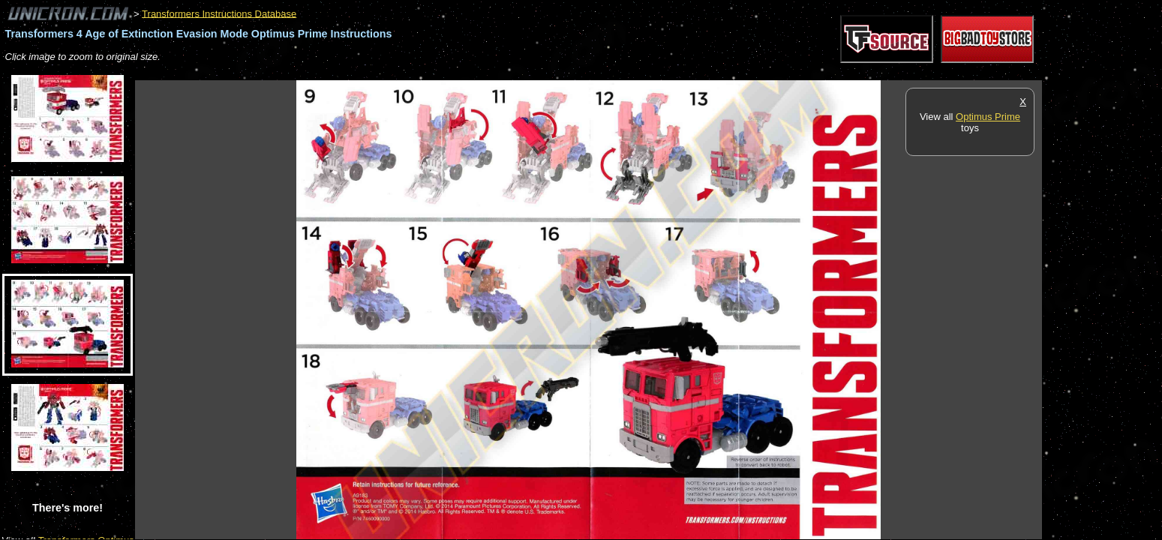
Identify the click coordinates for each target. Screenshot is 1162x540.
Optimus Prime (988, 116)
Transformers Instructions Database (219, 13)
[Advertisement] (408, 72)
